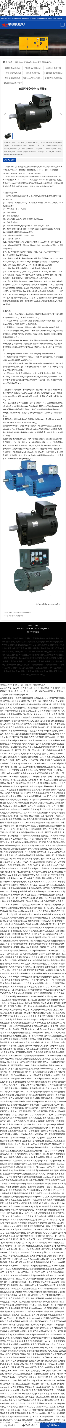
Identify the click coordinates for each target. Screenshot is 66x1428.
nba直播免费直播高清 (28, 1174)
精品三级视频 (22, 1193)
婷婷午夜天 (25, 1370)
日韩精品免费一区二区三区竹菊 (46, 763)
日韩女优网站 (56, 1259)
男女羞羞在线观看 (10, 941)
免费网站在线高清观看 (25, 1269)
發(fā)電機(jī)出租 (22, 671)
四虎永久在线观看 (33, 1390)
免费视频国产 (8, 780)
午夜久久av (48, 1151)
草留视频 (10, 901)
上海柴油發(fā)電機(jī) (35, 655)
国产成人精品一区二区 (47, 1226)
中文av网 (50, 1275)
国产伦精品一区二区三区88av (37, 1397)
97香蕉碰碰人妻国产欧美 (47, 819)
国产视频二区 (5, 859)
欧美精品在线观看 (26, 1275)
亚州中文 (44, 1348)
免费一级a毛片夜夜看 (30, 704)
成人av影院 (37, 1072)
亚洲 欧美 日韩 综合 (27, 1039)
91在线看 (29, 757)
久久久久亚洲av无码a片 (30, 770)
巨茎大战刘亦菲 (44, 1128)
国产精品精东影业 (32, 1108)
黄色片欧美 (21, 832)
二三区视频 (59, 1390)
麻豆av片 (17, 734)
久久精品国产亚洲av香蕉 (29, 717)
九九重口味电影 (25, 1203)
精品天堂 (4, 1190)
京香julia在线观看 (30, 954)
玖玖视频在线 (56, 1334)
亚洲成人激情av (6, 1351)
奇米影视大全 (5, 1118)
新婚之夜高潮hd (13, 1285)
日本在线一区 (49, 1013)
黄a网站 (48, 816)
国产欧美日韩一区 (12, 964)
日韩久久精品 (5, 1144)
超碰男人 (35, 790)
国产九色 (28, 724)
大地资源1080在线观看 (55, 865)
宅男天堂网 (35, 1370)
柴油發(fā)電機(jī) (56, 642)
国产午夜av (42, 731)
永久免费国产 (8, 1049)
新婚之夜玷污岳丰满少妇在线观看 (30, 845)
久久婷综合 (46, 1387)
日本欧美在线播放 (48, 1131)
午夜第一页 (41, 908)
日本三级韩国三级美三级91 (49, 1105)
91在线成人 (28, 714)
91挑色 (53, 859)
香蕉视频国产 (45, 1144)
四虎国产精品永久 (24, 1069)
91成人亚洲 (34, 721)
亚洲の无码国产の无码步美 (20, 1055)
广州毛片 (61, 1000)
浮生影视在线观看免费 (20, 1137)
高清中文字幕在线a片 (51, 1206)
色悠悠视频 (7, 1167)
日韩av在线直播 (21, 1095)
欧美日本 (31, 832)
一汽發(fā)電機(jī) (31, 661)
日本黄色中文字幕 (57, 1042)
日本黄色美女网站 (10, 1344)
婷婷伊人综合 (53, 1082)
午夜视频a (32, 731)
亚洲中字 (18, 836)
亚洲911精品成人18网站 (48, 734)
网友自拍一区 (34, 1377)
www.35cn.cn (51, 604)
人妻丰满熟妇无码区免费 (22, 1334)
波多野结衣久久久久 (54, 747)
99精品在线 (39, 698)
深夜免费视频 (22, 996)
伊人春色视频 (30, 859)
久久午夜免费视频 (12, 1321)
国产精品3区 (44, 1305)
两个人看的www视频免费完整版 (24, 842)
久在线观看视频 (17, 1108)
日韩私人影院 (14, 753)
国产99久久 (15, 1328)
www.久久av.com (30, 1259)
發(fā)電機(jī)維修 (37, 671)
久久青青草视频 (42, 1393)
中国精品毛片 (39, 1157)
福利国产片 (4, 1111)
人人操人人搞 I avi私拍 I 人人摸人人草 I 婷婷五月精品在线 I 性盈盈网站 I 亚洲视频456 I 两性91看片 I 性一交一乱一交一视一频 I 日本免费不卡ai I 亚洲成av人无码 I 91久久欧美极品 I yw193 (32, 691)
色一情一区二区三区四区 (46, 780)
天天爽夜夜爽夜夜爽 (39, 927)
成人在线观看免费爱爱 (44, 1213)
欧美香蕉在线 (30, 895)
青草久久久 (52, 1029)
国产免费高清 (46, 1108)
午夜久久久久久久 (24, 983)
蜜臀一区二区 (24, 708)
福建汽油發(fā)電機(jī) (24, 648)
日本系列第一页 (15, 1239)
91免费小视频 (16, 1220)
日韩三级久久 (21, 1311)
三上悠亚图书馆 (53, 947)
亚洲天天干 (54, 1321)
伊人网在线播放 (29, 819)
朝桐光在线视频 (6, 760)
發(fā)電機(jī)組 (18, 638)
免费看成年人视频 (39, 872)
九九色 (11, 1085)
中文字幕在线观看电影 (16, 888)
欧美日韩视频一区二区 (12, 1265)
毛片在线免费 (35, 783)
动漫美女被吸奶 (13, 773)
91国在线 (25, 783)
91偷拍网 (14, 1390)
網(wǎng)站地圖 (33, 632)
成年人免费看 (14, 1128)
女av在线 (57, 1151)
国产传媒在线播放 (35, 1311)
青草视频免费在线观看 (21, 865)
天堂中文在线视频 (12, 1308)
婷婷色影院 (20, 901)
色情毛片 (55, 783)
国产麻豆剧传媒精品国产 (48, 1288)
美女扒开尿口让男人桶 (16, 970)
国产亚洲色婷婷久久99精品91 (30, 1246)
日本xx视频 (48, 1160)
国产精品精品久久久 (22, 960)
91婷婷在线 (43, 924)
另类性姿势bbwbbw (34, 901)
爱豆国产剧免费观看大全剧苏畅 (40, 970)
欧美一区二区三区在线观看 (33, 806)
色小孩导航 (11, 1105)
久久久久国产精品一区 (52, 987)
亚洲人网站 (20, 947)
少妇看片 (4, 1046)
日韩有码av (11, 977)
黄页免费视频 (41, 1210)
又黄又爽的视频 (22, 1256)
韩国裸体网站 (34, 1131)
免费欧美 (60, 1285)
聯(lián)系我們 (29, 1425)
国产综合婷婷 (13, 1164)
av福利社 (43, 1082)
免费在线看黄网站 (36, 737)
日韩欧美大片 (12, 1407)
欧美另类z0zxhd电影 (36, 747)
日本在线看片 (39, 1052)
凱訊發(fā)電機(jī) (11, 668)
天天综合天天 (46, 1377)
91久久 (36, 1416)
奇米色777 (15, 1111)
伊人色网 (29, 947)
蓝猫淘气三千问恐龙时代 (33, 967)
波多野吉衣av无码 (31, 875)
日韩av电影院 (56, 1413)
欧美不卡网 (9, 872)
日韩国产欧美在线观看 (40, 1302)
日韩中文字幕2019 (44, 1039)
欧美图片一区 (31, 1124)
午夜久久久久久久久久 (32, 1114)
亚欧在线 (30, 1351)
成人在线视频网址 (30, 1190)
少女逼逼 (59, 701)
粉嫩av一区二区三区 (25, 1213)
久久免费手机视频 (57, 1075)
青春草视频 (56, 809)
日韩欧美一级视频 (57, 796)
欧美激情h (25, 773)
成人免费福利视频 (39, 973)
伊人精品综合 (43, 859)
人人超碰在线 (21, 780)
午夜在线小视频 (49, 960)
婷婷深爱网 (4, 1137)
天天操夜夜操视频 (41, 1262)
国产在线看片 (42, 852)
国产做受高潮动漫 (10, 1039)
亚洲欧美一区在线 (56, 1111)
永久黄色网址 (10, 1069)
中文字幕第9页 (11, 1203)
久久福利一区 (22, 740)
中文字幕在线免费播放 (38, 944)
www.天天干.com (30, 911)
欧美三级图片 (58, 1269)
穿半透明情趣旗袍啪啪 (24, 1177)
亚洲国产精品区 (35, 1193)
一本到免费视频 (33, 1282)
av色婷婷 (7, 724)
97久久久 (39, 1239)
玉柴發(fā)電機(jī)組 (33, 68)
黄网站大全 (30, 1210)
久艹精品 (18, 1147)
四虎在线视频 (33, 921)
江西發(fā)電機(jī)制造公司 (45, 651)
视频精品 (44, 849)
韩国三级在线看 (58, 1183)
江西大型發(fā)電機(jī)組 (54, 655)
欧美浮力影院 (36, 1062)
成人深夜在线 (31, 1249)
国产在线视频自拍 (34, 1233)
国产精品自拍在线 (37, 862)
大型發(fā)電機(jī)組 (9, 645)
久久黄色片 (22, 849)
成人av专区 (44, 796)
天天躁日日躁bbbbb (52, 1239)
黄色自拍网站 (19, 1170)
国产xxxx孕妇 (14, 1206)
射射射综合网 (16, 1338)
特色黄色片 (7, 1170)
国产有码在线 (20, 1351)
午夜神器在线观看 (44, 1006)
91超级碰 (44, 704)
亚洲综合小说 (12, 717)
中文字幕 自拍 (26, 1242)
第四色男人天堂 (9, 1229)
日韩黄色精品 (19, 924)
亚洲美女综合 (17, 875)
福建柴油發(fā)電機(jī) (41, 648)
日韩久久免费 (43, 711)
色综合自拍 (35, 826)
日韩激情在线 (31, 924)
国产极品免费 (50, 904)
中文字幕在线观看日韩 (40, 1354)
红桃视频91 (47, 977)
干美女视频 (35, 1042)
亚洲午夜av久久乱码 (33, 1325)
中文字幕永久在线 (38, 1023)
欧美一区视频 (40, 947)
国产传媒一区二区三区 (12, 1259)
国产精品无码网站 (40, 1111)
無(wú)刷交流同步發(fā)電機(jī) (20, 612)
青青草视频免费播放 (46, 1170)
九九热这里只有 (15, 967)
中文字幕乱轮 (28, 1380)
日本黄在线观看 (52, 1400)
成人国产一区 (45, 809)
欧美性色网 (58, 750)
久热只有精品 (20, 1233)
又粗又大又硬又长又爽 (20, 990)
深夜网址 (4, 1072)
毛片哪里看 (56, 1387)
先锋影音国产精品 (32, 1387)
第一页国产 (46, 1370)
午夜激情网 (22, 1348)
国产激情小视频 (12, 1242)
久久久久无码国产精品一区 (42, 1059)
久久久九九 (60, 757)
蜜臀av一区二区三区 (51, 1357)
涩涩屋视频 (60, 1134)
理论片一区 (49, 1311)
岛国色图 (35, 980)
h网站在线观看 (26, 1052)
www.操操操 (16, 744)
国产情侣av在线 (17, 895)
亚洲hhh (22, 1407)
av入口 (13, 1403)
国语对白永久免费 (7, 740)
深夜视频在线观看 (16, 852)
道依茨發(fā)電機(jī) (30, 665)
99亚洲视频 (18, 855)
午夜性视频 (34, 1364)
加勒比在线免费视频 (17, 1082)
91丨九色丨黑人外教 (21, 1144)
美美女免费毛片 (9, 1036)
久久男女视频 (59, 1069)
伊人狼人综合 (44, 1259)
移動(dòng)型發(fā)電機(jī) (33, 78)
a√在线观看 (52, 1315)
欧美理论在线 (21, 747)
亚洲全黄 (19, 793)
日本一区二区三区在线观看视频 (30, 1403)
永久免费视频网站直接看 (33, 1279)
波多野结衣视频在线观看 (45, 1285)
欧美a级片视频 (18, 1101)
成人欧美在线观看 (30, 796)
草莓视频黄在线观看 (29, 964)
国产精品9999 (50, 839)
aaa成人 (14, 1302)
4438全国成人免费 (36, 816)
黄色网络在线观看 (12, 980)
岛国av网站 (8, 806)
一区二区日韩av (25, 813)
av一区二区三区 (21, 1377)
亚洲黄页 (41, 1344)
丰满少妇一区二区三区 (54, 1187)
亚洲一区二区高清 (53, 806)
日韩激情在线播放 (29, 734)
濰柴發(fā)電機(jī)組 (53, 68)
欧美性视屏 (42, 1124)
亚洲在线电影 (44, 1049)
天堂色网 (34, 1009)
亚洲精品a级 (51, 862)
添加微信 (9, 1425)
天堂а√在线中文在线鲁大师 (38, 1413)
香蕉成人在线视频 (35, 891)
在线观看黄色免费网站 (37, 1223)
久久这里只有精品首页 (32, 1200)
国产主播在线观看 (16, 1072)
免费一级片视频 (9, 1348)
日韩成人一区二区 (21, 862)
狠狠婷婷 (53, 1220)
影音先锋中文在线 (41, 1334)
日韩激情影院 (55, 1147)
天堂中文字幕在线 (27, 868)
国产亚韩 (53, 924)
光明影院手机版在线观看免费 (47, 898)
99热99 (62, 1351)
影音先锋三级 (39, 1236)
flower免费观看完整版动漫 (50, 1009)
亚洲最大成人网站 (21, 1364)
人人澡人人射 (48, 1177)
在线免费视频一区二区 (29, 993)
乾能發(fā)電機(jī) (45, 665)
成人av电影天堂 (6, 1009)
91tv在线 (3, 852)
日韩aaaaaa (10, 845)
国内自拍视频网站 (37, 1121)
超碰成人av (10, 1311)
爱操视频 (7, 1315)
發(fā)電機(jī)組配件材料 (12, 83)
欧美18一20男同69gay (37, 1029)
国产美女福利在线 (28, 1308)
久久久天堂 (45, 822)
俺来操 (17, 1367)
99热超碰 (24, 737)
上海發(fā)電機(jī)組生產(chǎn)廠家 (21, 651)
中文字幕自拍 (35, 1088)
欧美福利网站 (21, 881)
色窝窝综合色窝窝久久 (20, 1042)
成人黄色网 (18, 1167)
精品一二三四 (43, 1154)
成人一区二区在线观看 (33, 839)
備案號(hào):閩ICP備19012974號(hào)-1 (33, 629)
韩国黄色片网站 (15, 796)
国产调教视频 (26, 1206)
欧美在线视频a (9, 983)
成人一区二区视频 (44, 750)
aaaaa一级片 (42, 1308)
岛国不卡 (25, 753)
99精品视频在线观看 (42, 914)
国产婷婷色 (37, 1151)
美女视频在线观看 (43, 1269)
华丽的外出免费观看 (22, 1141)
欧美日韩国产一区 (56, 773)
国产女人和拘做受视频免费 (20, 1098)
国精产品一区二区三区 (21, 1315)
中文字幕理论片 (42, 868)
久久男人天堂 (46, 1256)
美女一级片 (51, 1344)
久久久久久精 (37, 957)
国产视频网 (11, 1213)
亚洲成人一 (33, 1305)
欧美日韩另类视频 (45, 1016)
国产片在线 (4, 1275)
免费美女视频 (32, 1082)
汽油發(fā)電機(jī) (33, 73)
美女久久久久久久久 (42, 714)
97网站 (48, 1183)
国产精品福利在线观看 (25, 908)
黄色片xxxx (22, 921)
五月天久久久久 (35, 1118)
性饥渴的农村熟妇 (12, 1029)
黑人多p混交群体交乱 (50, 1003)
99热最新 (56, 1078)
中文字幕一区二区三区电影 (53, 855)
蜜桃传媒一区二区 (31, 1167)
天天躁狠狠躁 (20, 1413)
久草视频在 (22, 1223)
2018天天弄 (8, 1016)
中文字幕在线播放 (14, 714)
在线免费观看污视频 (32, 855)
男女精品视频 (23, 803)
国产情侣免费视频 (43, 1265)
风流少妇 (37, 1206)
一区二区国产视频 (24, 767)
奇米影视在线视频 (22, 1032)
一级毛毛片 (58, 1039)
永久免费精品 (31, 1049)
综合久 (33, 1006)
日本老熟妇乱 (46, 1331)
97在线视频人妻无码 (27, 1344)
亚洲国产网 (55, 711)
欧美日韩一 (51, 1121)
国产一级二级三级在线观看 (52, 1272)
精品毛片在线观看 (30, 1338)
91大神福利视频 (55, 813)
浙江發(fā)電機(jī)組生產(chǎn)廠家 (15, 658)
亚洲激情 (42, 1000)
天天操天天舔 (27, 744)
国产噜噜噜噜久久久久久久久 (29, 1252)
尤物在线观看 (43, 1374)
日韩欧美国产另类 (44, 1092)
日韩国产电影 (8, 947)
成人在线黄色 (28, 1019)
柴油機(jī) (36, 638)
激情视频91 (46, 826)
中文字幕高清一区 (10, 826)
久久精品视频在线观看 (23, 1420)
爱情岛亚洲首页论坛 (8, 708)
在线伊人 (53, 717)
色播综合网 (23, 1180)
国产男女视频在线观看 (20, 1023)
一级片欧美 (9, 1177)
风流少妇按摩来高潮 (23, 1236)
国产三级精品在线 (21, 1121)
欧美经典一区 (12, 898)
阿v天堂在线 (14, 770)
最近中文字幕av (6, 1141)
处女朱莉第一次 (23, 1036)
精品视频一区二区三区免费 (46, 950)
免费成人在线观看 (46, 1174)
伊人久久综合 (33, 849)
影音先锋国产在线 (50, 1200)
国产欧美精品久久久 (13, 1200)
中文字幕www (22, 721)
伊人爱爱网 (46, 1282)
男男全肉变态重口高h (14, 839)
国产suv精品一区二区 (54, 737)
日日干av (48, 698)
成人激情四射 (38, 1141)
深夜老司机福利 (37, 1298)
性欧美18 (36, 1203)
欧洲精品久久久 (55, 849)
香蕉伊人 (49, 1032)
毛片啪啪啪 (52, 1292)
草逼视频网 (60, 888)
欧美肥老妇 (21, 1282)
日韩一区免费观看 (36, 996)
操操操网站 (55, 790)
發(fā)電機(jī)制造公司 (14, 642)
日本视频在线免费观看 (9, 1354)
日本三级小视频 (37, 760)
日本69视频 (5, 1114)
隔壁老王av (5, 895)
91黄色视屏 (25, 1354)
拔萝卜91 (20, 1078)
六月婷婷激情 (30, 852)
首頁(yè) (18, 62)
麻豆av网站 (8, 862)
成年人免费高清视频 (39, 773)
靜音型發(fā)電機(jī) (12, 78)
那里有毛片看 (10, 1088)
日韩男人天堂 (35, 753)
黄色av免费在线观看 (46, 895)
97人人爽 (55, 1049)
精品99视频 (8, 786)
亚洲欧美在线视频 (36, 1361)
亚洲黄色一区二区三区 (9, 1370)
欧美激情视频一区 (48, 993)
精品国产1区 (32, 878)
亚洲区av (39, 1380)
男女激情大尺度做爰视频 (43, 941)
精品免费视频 (53, 1210)
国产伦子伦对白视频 (19, 1154)
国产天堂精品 (37, 1036)
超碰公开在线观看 (36, 1180)
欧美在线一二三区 (55, 1223)
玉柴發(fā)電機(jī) (52, 658)
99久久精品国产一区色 (22, 1416)
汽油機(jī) (28, 638)
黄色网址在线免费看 (19, 944)
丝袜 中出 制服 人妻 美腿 (13, 1325)
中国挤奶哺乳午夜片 (26, 1026)
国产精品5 (33, 1095)
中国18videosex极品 (51, 990)
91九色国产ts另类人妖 (39, 1328)
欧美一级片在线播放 (46, 1101)
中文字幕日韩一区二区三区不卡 (30, 1229)
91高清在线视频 (10, 757)
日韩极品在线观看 (40, 813)
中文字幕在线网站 (7, 908)
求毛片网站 (17, 1019)
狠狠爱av (17, 806)
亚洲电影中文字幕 (46, 1338)
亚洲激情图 (48, 1072)
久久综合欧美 (59, 1114)
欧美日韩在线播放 (39, 1315)
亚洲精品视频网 (46, 921)
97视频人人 (38, 1046)
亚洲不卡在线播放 (46, 842)
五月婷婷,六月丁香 (29, 1367)
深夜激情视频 (50, 1180)
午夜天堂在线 (59, 1006)
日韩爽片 (18, 1292)
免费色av (36, 1331)
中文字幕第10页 (39, 1164)
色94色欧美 (56, 1128)
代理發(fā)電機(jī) (38, 674)
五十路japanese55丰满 (43, 1069)
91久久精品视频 (30, 1226)
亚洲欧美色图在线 (53, 1052)
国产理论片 (25, 980)
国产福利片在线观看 (22, 1151)
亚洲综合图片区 (15, 1262)
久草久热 (8, 734)
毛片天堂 (47, 1252)
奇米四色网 (49, 891)
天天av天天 (5, 1387)
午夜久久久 (55, 1393)
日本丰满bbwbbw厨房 (18, 731)
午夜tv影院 (9, 1147)
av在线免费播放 (17, 1387)
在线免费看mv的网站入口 (14, 1124)
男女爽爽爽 (46, 1078)
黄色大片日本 (48, 1062)
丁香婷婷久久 (16, 931)
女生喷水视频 (26, 763)
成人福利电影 (49, 1216)
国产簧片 (25, 1328)
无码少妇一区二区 (54, 908)
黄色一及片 (59, 891)
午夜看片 (14, 973)
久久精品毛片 (38, 983)
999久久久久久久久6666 (10, 1393)
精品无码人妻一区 (23, 918)
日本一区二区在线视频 (26, 1092)
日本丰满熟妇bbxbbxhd (23, 1075)
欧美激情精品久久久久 (9, 868)
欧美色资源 (58, 1367)
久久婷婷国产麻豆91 (31, 931)
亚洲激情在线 (41, 1351)
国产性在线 (52, 937)
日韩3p (21, 1065)
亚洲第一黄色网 (56, 1374)
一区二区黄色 (5, 1003)
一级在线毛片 (31, 1170)
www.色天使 (44, 1190)
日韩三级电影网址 (22, 872)
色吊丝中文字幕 (42, 1220)
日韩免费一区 (31, 1101)
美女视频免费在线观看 (54, 1279)
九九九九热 (7, 855)
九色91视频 (35, 1137)
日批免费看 (58, 1331)
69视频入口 (46, 708)
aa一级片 (49, 1341)
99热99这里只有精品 (53, 1410)
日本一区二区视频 (16, 1046)
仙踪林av (34, 1144)
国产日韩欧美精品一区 (26, 1197)
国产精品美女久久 (7, 1078)
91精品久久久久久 (30, 809)
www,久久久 (53, 1351)
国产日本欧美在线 (18, 987)
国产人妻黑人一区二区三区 (52, 1137)
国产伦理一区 (5, 1101)
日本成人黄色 (48, 803)
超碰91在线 (48, 1046)
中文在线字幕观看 (16, 711)
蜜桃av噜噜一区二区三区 (11, 750)
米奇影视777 (24, 826)
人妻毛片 (16, 704)
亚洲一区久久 (8, 881)
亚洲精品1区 (56, 1302)
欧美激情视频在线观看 (42, 767)
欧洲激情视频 (29, 1220)
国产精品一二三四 (37, 885)
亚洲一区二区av (29, 750)
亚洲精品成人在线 (34, 987)
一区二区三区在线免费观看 (32, 1410)
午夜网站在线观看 (28, 1128)
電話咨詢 (53, 1425)
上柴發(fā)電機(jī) (17, 661)
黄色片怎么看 (35, 803)
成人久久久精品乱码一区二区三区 (41, 1407)
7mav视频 (56, 914)
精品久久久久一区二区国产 (18, 1062)
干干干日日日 (47, 799)
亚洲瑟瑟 (42, 1095)
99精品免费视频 (51, 1298)
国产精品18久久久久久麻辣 (14, 701)
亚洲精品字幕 (45, 918)
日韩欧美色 (34, 822)
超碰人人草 (4, 1288)
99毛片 (10, 1121)
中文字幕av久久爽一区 (16, 878)
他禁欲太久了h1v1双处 (32, 1013)
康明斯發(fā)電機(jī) (12, 68)
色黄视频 (31, 780)
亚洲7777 (53, 1348)
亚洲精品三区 (57, 1370)
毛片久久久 (24, 885)
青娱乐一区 (7, 1075)
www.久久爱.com (30, 1292)
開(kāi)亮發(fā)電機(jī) (27, 668)
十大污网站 (23, 816)
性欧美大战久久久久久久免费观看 (42, 881)
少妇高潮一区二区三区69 (40, 1295)
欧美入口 (16, 1410)
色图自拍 (4, 891)
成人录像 (46, 1088)
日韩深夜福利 (36, 829)
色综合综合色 (17, 724)
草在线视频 (17, 1013)
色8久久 (44, 717)
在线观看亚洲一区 (34, 1357)
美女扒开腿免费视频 (24, 698)
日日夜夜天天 (48, 1390)
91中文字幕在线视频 (11, 1157)
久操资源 (17, 786)
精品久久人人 (18, 1003)
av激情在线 (11, 1249)
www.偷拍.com (38, 1032)
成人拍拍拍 (44, 721)
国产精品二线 (48, 888)
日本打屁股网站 (21, 1305)
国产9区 (28, 1072)
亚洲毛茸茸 (9, 1134)
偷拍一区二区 (10, 767)
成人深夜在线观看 (56, 704)
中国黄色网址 (22, 1131)
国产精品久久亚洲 (30, 836)
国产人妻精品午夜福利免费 (26, 1134)
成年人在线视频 (47, 931)
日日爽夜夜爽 (43, 1321)
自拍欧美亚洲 (24, 1302)
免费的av (12, 1400)
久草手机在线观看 (20, 1118)
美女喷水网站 (5, 704)
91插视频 (42, 1292)
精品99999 (9, 1059)
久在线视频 (40, 1275)
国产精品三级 (49, 1036)
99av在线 (39, 1019)
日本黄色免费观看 (41, 1075)
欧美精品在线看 (9, 849)
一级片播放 (35, 1384)
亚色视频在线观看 (26, 898)
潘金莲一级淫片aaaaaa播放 (31, 1318)
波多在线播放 (31, 1085)
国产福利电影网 (45, 878)
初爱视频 (61, 1348)
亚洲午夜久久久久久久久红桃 (36, 793)
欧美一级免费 (50, 1019)
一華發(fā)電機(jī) (8, 671)
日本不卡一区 (38, 865)
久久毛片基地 (16, 1114)
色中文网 (16, 1272)
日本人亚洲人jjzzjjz (35, 1160)
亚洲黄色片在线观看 (53, 760)
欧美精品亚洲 (30, 727)
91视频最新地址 (13, 790)
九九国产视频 (16, 1380)
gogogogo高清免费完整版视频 (31, 1183)
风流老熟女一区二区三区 (26, 1000)
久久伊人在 (54, 793)
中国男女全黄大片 (22, 760)
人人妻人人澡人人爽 (50, 1203)
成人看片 (55, 714)
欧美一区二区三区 (43, 832)
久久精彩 (14, 1275)
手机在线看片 (23, 1105)
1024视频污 (15, 1288)
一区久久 (21, 1249)
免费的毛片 (25, 776)
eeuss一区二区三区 (48, 1167)
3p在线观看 (22, 891)
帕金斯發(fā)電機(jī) (14, 665)
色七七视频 (20, 1085)
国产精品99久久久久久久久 (22, 1216)
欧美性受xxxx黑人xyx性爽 (23, 950)
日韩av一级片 (6, 1160)
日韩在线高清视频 (40, 724)
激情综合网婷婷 (54, 973)
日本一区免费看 (58, 1265)
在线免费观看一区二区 (50, 770)
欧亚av (51, 1124)
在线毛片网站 (8, 747)
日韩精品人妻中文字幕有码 (52, 1098)
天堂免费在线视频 (29, 1288)
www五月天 (59, 1157)
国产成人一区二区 (7, 1282)
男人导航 (36, 1098)
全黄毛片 (61, 904)
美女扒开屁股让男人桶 (47, 1249)
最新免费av (35, 708)
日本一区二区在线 (46, 1134)
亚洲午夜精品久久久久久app (17, 822)
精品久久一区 (16, 809)
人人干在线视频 (6, 1233)
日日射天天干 (56, 1190)
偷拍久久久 (9, 793)
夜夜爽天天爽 (31, 711)
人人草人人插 (27, 1157)
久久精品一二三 (37, 904)
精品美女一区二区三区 (12, 1279)
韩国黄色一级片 (13, 783)
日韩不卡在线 (18, 859)
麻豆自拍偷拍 (24, 957)
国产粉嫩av (57, 826)
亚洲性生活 (45, 875)
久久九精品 (7, 914)
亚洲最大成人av (9, 1197)
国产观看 (58, 1160)
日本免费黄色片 (11, 957)
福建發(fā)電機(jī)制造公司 (52, 645)
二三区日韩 (35, 776)
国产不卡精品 (59, 1108)
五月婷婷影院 (26, 1111)
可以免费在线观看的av (14, 937)
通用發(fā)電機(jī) (45, 661)
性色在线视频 (54, 740)
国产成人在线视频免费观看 (14, 1357)
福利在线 (46, 934)
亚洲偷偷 (48, 996)
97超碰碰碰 (13, 927)
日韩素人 (16, 1374)
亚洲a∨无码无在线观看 (54, 1141)
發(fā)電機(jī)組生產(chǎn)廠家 (29, 645)
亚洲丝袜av (34, 1256)
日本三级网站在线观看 (26, 1400)
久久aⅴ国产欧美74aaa (42, 1242)
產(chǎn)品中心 (29, 62)
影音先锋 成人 (49, 1118)
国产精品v (39, 1216)
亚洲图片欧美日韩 (12, 934)
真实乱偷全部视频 (32, 1003)
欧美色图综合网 (56, 1328)
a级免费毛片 (24, 1295)
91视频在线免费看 (41, 1147)
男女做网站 (49, 967)
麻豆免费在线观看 (22, 1059)
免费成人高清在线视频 (38, 740)
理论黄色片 (60, 1229)
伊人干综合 (31, 701)
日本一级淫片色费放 (45, 701)
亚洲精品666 (24, 927)
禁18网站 (41, 1400)
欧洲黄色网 (57, 832)
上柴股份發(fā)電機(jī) (12, 73)
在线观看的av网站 (10, 1174)
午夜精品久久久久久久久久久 (19, 1341)
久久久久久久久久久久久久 (25, 1016)
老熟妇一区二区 (25, 941)
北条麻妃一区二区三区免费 (48, 727)
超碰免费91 (8, 1420)
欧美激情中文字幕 (22, 1009)
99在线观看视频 (28, 1393)
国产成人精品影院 (16, 727)
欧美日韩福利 (8, 1256)
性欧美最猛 (37, 960)
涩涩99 (38, 1177)
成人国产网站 (10, 1092)
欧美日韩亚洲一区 (28, 1374)
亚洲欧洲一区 (33, 1348)
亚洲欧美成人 (49, 1246)
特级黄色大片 (26, 934)
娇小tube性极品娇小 (25, 977)
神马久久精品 (8, 1236)
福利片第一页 (11, 1246)
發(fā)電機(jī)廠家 (50, 671)
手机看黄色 (49, 1229)
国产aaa (28, 1046)
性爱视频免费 (36, 990)
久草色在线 (58, 1377)
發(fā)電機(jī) (41, 18)
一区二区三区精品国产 (43, 1420)
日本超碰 (12, 891)
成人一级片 (48, 1325)
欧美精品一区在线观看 (47, 1085)
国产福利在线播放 (45, 1367)
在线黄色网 (50, 954)
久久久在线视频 (6, 1095)
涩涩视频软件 (38, 1341)
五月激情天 (48, 957)
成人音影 (45, 1042)
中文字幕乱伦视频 (41, 744)
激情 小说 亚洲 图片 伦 (23, 914)
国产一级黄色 (5, 1272)
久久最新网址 (23, 1088)
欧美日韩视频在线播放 (9, 1187)
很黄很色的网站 (42, 1026)
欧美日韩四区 (18, 1397)
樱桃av (35, 918)
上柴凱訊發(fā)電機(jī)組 (53, 73)
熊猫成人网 (49, 757)
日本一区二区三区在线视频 (52, 1384)
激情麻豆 (46, 783)
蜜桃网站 (33, 1105)
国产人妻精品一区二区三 (19, 1298)
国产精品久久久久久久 (48, 964)
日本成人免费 (28, 1239)
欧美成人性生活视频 (30, 786)
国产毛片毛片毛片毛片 (20, 829)
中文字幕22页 (11, 1223)
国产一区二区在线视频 (9, 776)
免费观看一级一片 (28, 1321)
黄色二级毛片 (30, 1065)
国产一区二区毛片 (7, 1269)
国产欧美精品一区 (47, 1416)
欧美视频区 (51, 1000)
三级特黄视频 (59, 1092)
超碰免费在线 (50, 1361)
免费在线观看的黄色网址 (10, 799)
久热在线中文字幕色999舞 (48, 1065)
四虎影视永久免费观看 (48, 836)
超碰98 (42, 954)
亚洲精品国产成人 (54, 1023)
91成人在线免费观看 (19, 1361)
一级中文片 (7, 924)
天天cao (20, 757)
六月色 (22, 1390)
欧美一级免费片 (55, 724)
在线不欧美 (27, 1262)
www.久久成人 (43, 1197)
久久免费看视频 (15, 1190)
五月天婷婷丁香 (19, 1160)
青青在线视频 (38, 1187)
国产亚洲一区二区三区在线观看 (16, 1384)
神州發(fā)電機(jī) (57, 668)
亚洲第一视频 (25, 1187)
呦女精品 (57, 799)
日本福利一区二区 (22, 1006)
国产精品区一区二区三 (30, 1272)
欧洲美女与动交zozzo (31, 799)
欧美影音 (51, 1095)
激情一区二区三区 (52, 1403)
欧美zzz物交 (8, 960)
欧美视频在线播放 (34, 888)
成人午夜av (48, 1114)
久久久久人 (11, 803)
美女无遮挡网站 (15, 819)
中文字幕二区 (26, 1164)
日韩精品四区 (49, 901)
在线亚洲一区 (12, 1318)
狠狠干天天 (39, 757)
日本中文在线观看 (10, 885)
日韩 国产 (37, 934)
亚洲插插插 (26, 790)
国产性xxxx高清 (47, 786)
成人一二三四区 (51, 983)
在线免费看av (44, 911)
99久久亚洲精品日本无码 (50, 1364)
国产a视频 (27, 1147)
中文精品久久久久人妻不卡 (11, 1226)
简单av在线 (17, 911)
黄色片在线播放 (49, 829)
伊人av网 (32, 1154)
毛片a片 (49, 1157)
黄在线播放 (45, 790)
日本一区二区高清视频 (20, 904)
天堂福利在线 (24, 973)
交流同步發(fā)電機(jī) (53, 78)
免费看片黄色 (25, 1331)
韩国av (38, 977)
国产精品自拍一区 (14, 954)
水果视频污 (20, 1049)
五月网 (24, 1029)
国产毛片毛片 (30, 937)
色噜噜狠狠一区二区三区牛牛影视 (46, 1055)
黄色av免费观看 (17, 1210)
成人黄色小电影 (9, 921)
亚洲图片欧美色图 (55, 872)
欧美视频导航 (56, 1397)
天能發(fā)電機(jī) (43, 668)
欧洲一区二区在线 (32, 1078)
